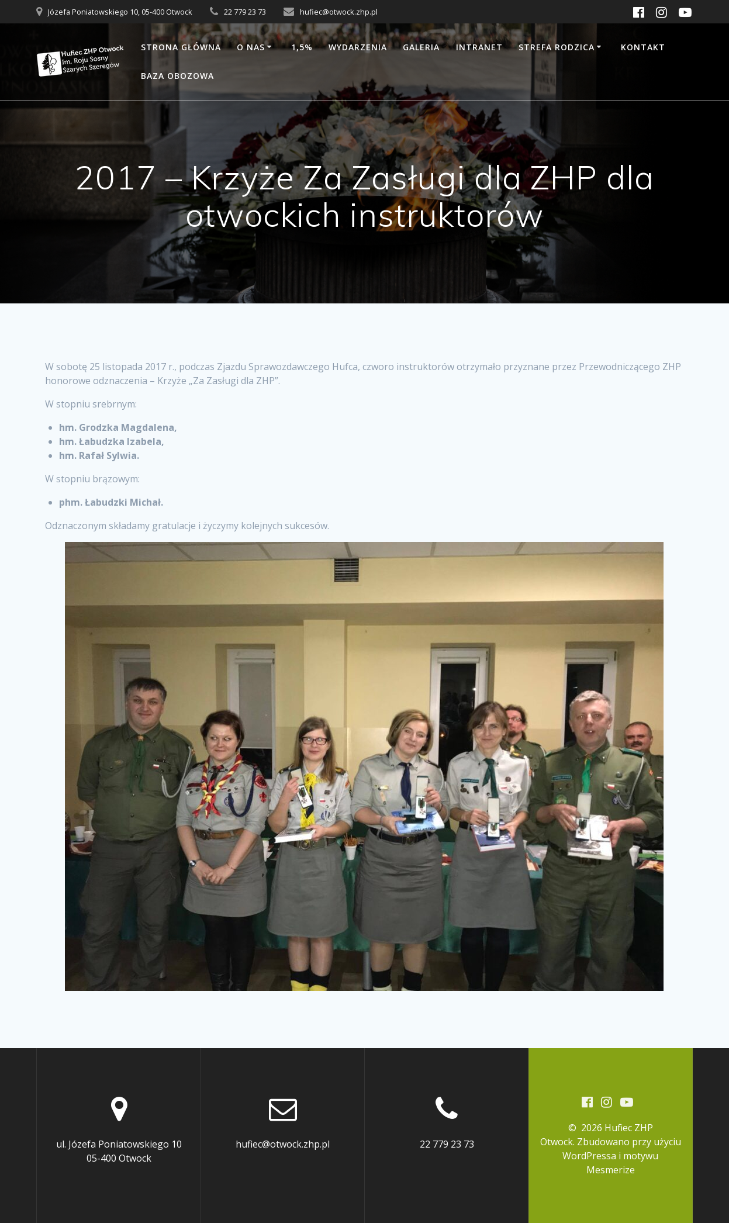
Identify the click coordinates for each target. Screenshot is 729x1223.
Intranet (479, 47)
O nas (251, 47)
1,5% (302, 47)
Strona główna (181, 47)
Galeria (421, 47)
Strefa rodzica (557, 47)
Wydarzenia (358, 47)
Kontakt (643, 47)
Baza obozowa (177, 75)
